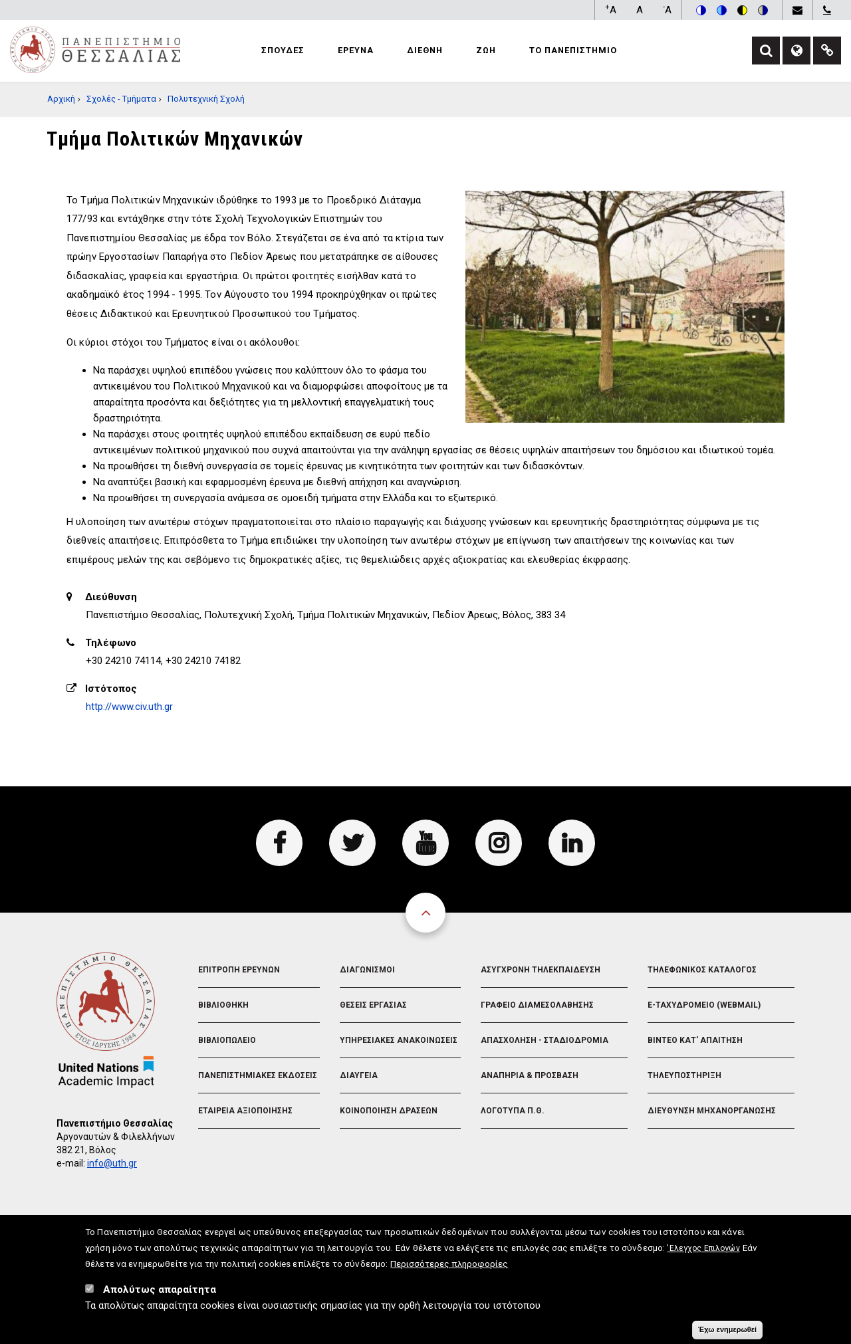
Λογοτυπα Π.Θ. (513, 1110)
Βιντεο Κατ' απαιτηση (695, 1040)
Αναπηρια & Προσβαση (529, 1075)
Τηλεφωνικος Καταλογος (702, 969)
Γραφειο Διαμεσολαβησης (537, 1005)
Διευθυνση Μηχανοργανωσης (712, 1110)
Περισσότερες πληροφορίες (449, 1271)
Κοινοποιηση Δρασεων (388, 1110)
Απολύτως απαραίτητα (159, 1297)
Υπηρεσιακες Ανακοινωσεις (398, 1040)
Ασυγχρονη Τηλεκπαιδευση (540, 969)
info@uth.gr (112, 1163)
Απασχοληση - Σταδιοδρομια (544, 1040)
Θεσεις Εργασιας (373, 1005)
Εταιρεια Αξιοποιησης (245, 1110)
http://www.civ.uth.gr (129, 707)
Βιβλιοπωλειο (227, 1040)
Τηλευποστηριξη (684, 1075)
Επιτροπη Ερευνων (239, 969)
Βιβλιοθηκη (223, 1005)
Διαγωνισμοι (367, 969)
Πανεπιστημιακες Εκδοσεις (257, 1075)
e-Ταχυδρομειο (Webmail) (704, 1005)
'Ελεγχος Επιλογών (703, 1256)
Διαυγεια (359, 1075)
